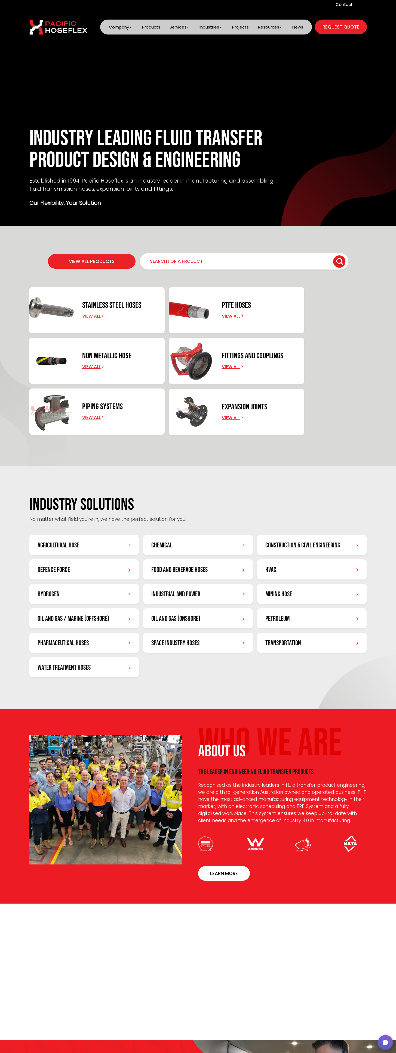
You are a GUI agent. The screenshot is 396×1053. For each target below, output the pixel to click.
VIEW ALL (341, 884)
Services (177, 27)
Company (118, 27)
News (297, 27)
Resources (268, 27)
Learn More (224, 822)
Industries (209, 27)
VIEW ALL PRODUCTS (92, 261)
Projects (240, 27)
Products (150, 27)
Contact (344, 4)
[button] (385, 1042)
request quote (341, 27)
